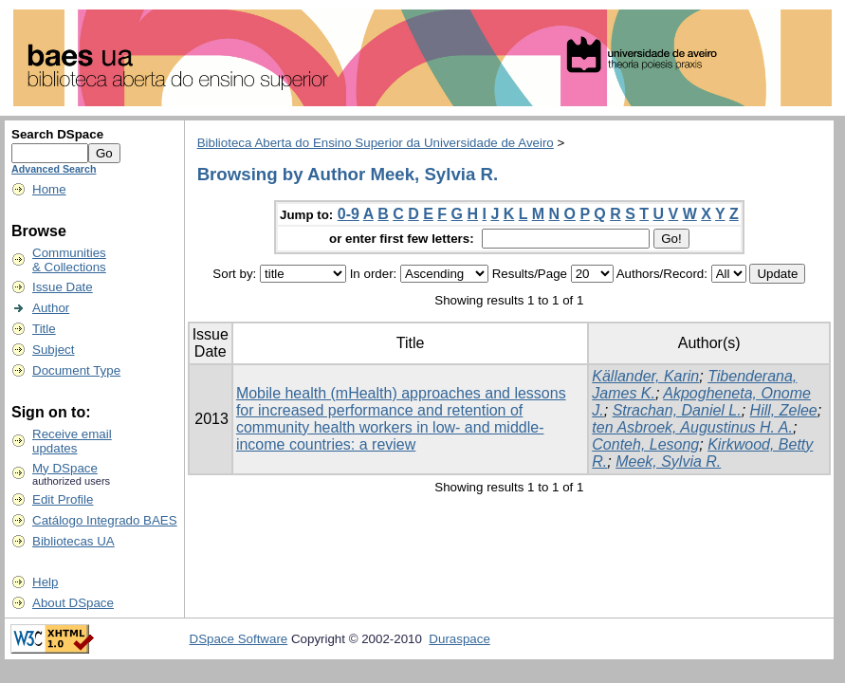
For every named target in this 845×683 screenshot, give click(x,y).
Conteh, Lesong (645, 444)
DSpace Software (239, 639)
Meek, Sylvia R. (668, 461)
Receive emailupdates (72, 441)
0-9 (348, 214)
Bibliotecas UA (73, 541)
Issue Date (62, 287)
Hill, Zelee (783, 410)
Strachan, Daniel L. (677, 410)
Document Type (76, 370)
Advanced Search (53, 169)
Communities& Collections (69, 260)
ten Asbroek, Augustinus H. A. (692, 427)
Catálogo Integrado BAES (104, 520)
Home (49, 189)
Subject (53, 349)
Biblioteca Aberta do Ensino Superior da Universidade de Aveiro (375, 143)
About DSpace (73, 603)
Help (45, 582)
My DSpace (65, 468)
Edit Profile (62, 499)
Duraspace (459, 639)
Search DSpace (57, 134)
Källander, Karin (645, 376)
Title (44, 329)
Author (50, 308)
